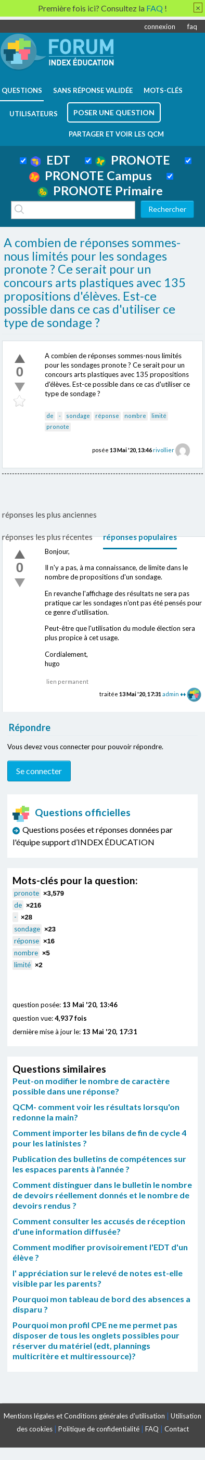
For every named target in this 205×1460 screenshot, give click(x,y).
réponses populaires (140, 537)
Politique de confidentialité (98, 1429)
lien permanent (67, 681)
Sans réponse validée (93, 90)
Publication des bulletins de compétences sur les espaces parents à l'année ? (99, 1164)
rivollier (163, 450)
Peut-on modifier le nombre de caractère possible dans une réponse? (91, 1086)
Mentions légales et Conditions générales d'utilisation (84, 1416)
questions (22, 90)
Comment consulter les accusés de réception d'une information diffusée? (98, 1226)
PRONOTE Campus (90, 175)
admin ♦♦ (174, 694)
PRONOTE (132, 160)
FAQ (152, 1429)
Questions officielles (71, 812)
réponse (107, 415)
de (50, 415)
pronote (57, 426)
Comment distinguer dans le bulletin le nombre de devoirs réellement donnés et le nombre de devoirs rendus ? (102, 1195)
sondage (78, 415)
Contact (176, 1429)
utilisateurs (33, 114)
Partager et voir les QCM (116, 134)
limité (158, 415)
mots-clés (163, 90)
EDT (50, 160)
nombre (135, 415)
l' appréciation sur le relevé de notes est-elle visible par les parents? (97, 1278)
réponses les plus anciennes (49, 514)
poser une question (114, 112)
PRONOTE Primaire (100, 190)
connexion (159, 26)
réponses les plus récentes (47, 537)
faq (192, 26)
